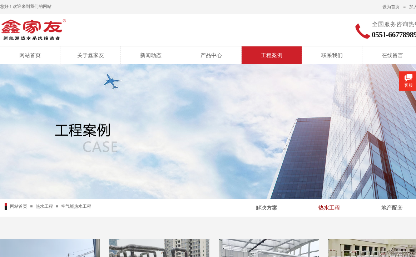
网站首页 (30, 55)
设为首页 (391, 6)
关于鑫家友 (90, 55)
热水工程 (44, 206)
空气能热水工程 (76, 206)
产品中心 (211, 55)
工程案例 (271, 55)
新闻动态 (151, 55)
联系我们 (332, 55)
